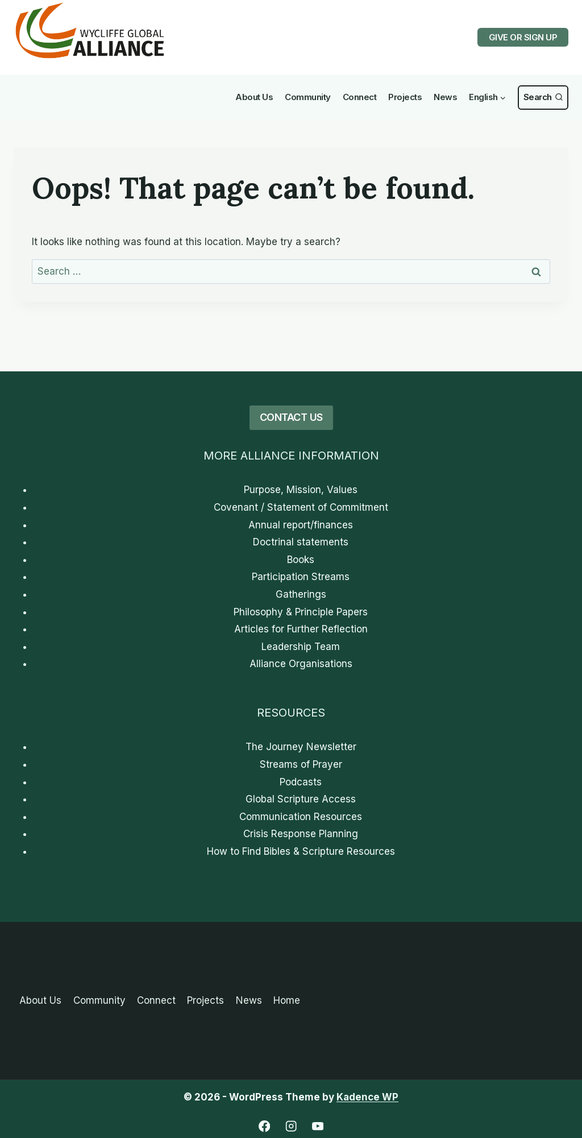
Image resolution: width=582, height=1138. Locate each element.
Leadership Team (300, 646)
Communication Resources (300, 816)
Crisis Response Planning (300, 833)
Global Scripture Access (301, 799)
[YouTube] (318, 1126)
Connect (360, 97)
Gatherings (301, 594)
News (445, 97)
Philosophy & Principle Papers (301, 612)
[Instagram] (291, 1126)
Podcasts (301, 782)
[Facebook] (264, 1126)
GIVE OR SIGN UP (523, 37)
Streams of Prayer (301, 764)
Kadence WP (367, 1097)
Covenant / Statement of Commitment (301, 507)
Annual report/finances (300, 525)
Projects (405, 97)
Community (308, 97)
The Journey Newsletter (301, 746)
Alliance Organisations (301, 663)
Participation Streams (301, 576)
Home (286, 1000)
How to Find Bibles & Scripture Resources (301, 851)
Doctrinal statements (300, 542)
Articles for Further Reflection (301, 629)
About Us (254, 97)
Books (300, 559)
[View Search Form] (543, 97)
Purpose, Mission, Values (300, 489)
